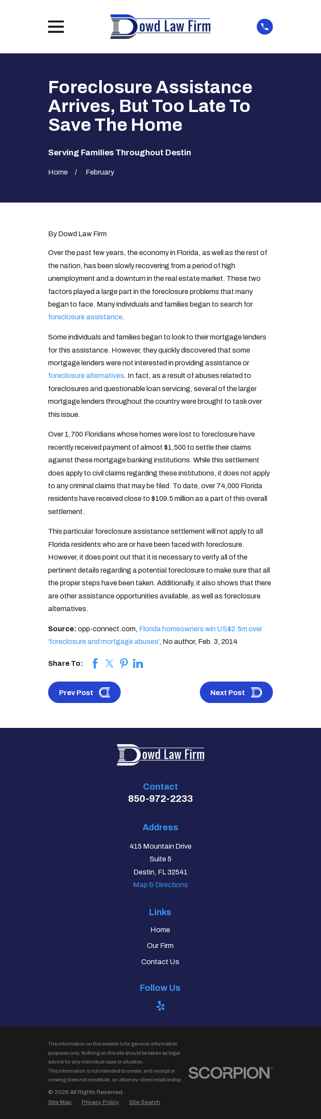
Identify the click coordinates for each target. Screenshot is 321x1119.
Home (160, 930)
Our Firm (160, 945)
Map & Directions (160, 884)
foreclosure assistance (85, 317)
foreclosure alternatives (86, 375)
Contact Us (160, 961)
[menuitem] (60, 1102)
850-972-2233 (160, 799)
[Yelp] (161, 1006)
